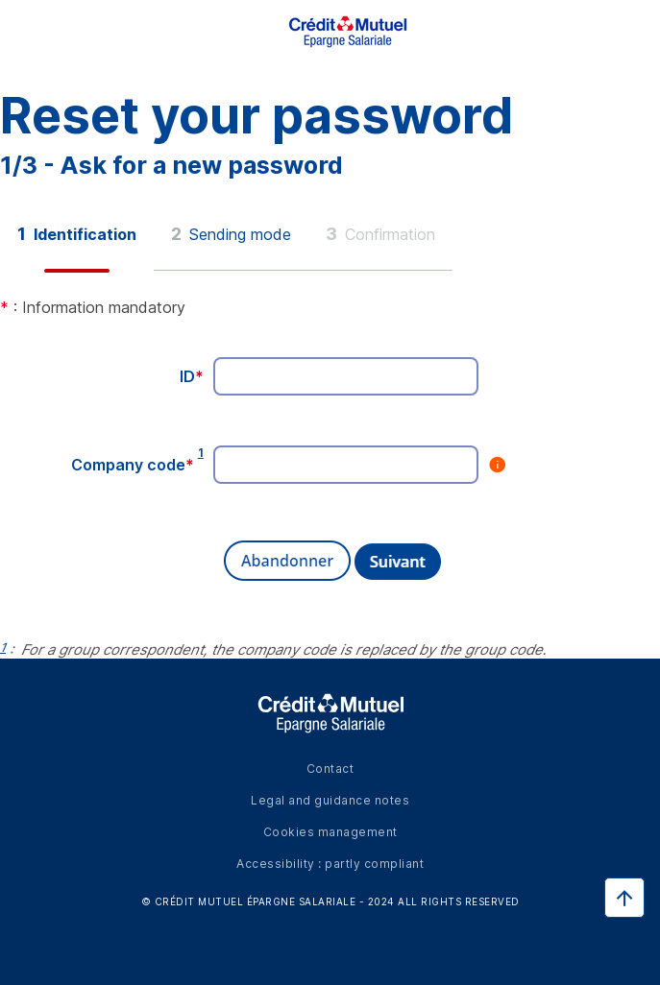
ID (192, 376)
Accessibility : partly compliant (330, 863)
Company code (132, 464)
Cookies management (330, 832)
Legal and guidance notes (330, 800)
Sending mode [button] (231, 234)
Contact (330, 768)
